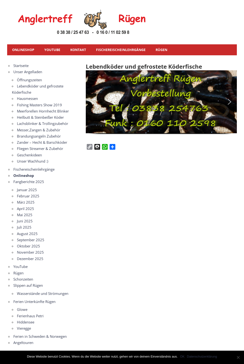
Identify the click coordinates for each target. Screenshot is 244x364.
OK (182, 356)
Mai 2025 (24, 214)
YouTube (52, 49)
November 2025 (30, 252)
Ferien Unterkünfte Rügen (34, 301)
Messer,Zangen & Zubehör (38, 130)
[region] (161, 105)
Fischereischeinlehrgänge (121, 49)
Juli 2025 (24, 227)
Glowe (22, 309)
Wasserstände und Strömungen (42, 293)
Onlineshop (23, 49)
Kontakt (78, 49)
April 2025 (25, 208)
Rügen (161, 49)
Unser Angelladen (27, 71)
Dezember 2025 (30, 258)
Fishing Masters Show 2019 (39, 105)
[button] (93, 102)
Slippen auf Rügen (28, 285)
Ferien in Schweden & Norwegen (40, 336)
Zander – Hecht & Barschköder (42, 142)
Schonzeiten (23, 279)
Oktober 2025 (28, 246)
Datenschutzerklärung (202, 356)
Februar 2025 (28, 196)
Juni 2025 (25, 221)
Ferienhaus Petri (30, 315)
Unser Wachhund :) (32, 161)
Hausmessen (27, 98)
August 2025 (27, 233)
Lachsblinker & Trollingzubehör (42, 123)
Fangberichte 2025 (28, 181)
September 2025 (30, 239)
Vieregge (24, 328)
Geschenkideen (29, 155)
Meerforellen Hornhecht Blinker (43, 111)
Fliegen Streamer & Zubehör (40, 148)
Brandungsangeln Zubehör (39, 136)
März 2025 (26, 202)
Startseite (21, 65)
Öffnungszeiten (29, 79)
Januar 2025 (27, 189)
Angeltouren (23, 342)
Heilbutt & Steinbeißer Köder (40, 117)
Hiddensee (25, 322)
